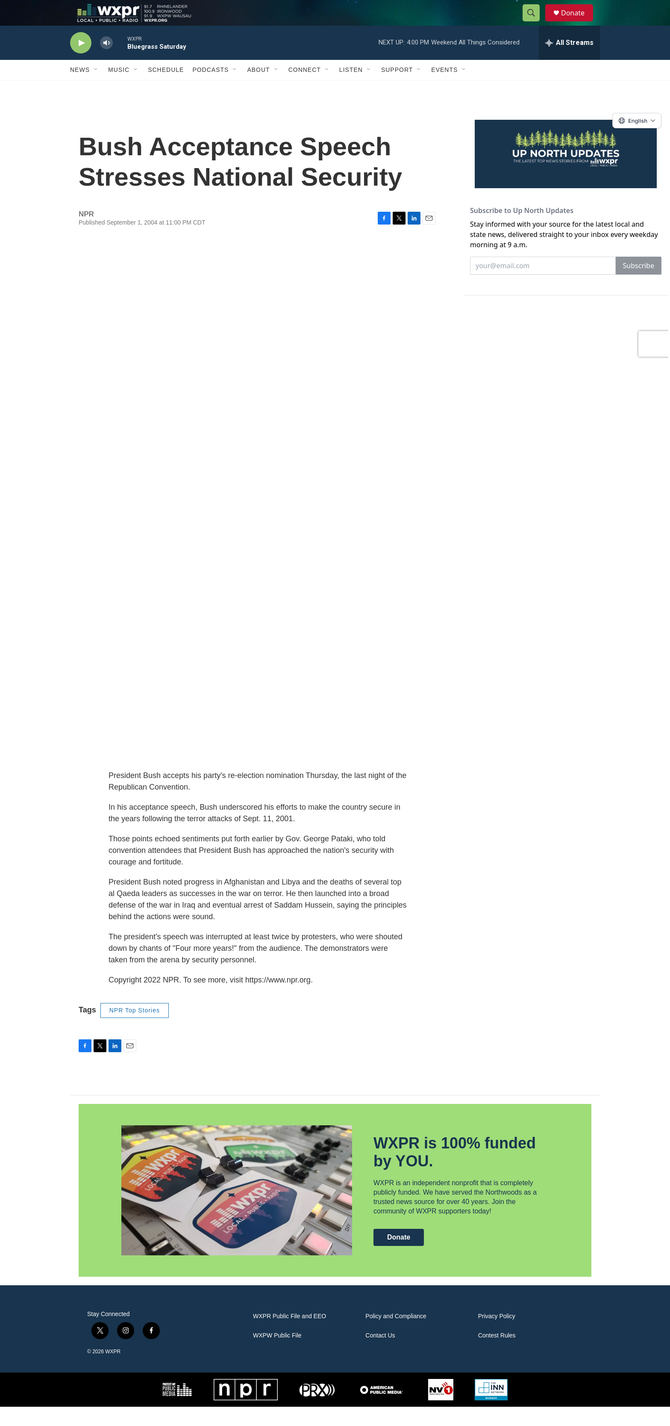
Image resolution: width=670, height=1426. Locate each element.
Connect (304, 89)
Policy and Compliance (395, 1335)
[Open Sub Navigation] (96, 89)
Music (118, 89)
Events (444, 89)
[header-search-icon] (535, 22)
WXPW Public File (277, 1355)
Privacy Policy (496, 1335)
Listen (351, 89)
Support (397, 89)
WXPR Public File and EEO (289, 1335)
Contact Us (380, 1355)
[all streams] (569, 62)
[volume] (106, 62)
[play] (81, 62)
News (80, 89)
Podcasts (210, 89)
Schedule (166, 89)
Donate (578, 22)
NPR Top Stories (134, 1029)
